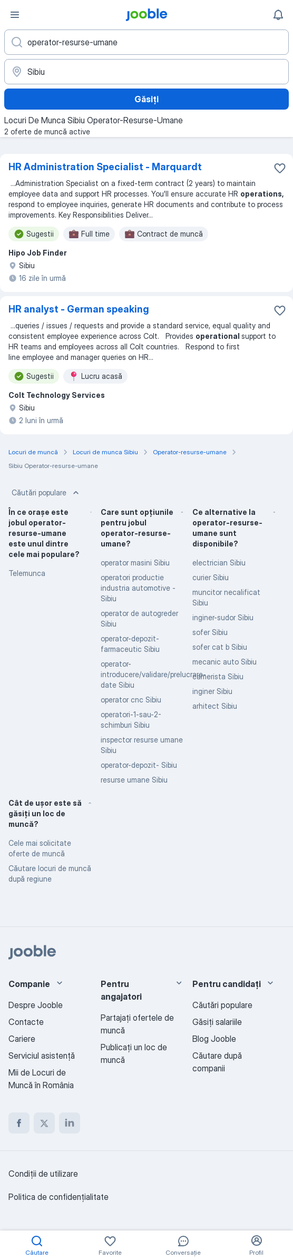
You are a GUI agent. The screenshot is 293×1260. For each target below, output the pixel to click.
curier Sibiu (210, 577)
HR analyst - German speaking (78, 309)
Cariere (21, 1038)
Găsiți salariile (217, 1022)
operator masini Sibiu (135, 562)
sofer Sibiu (210, 632)
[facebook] (19, 1123)
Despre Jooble (35, 1005)
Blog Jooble (214, 1038)
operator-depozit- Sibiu (139, 764)
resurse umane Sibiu (134, 779)
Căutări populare (46, 492)
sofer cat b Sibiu (219, 646)
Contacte (26, 1022)
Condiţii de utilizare (43, 1173)
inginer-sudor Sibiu (222, 617)
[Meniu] (14, 14)
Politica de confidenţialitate (58, 1196)
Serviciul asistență (41, 1055)
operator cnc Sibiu (131, 699)
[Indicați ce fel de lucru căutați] (146, 42)
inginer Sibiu (212, 691)
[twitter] (44, 1123)
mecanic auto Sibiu (224, 661)
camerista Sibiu (217, 676)
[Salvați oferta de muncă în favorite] (280, 168)
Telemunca (26, 573)
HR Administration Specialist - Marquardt (105, 166)
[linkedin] (69, 1123)
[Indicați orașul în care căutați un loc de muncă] (146, 71)
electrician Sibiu (219, 562)
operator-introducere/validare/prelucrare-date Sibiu (153, 674)
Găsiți (146, 99)
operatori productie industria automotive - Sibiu (138, 588)
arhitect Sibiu (214, 705)
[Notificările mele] (278, 15)
